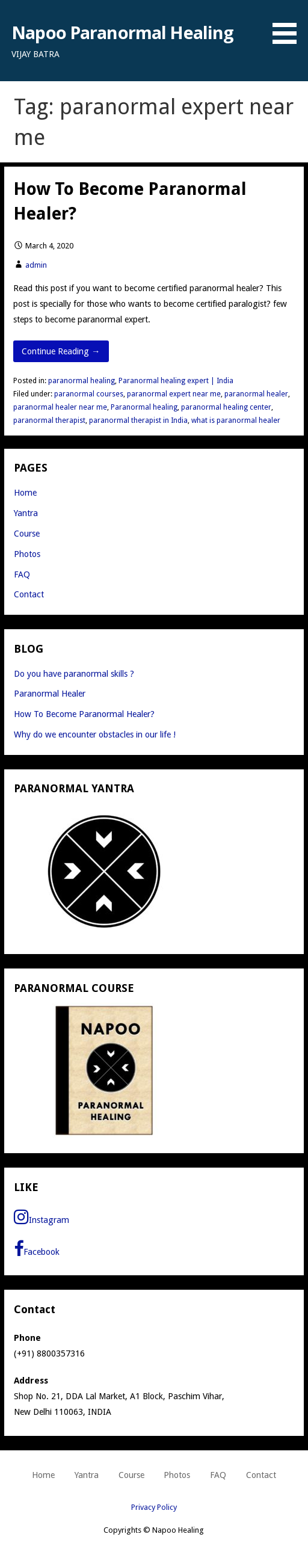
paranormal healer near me (60, 407)
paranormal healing (81, 381)
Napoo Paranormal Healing (122, 32)
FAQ (22, 574)
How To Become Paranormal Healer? (84, 714)
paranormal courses (88, 394)
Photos (27, 554)
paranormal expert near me (174, 394)
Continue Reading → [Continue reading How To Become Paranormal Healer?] (61, 351)
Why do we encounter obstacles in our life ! (95, 734)
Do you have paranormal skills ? (74, 674)
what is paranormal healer (235, 420)
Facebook (37, 1249)
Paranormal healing (144, 407)
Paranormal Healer (49, 693)
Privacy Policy (154, 1507)
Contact (29, 594)
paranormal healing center (226, 407)
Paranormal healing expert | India (176, 381)
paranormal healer (256, 394)
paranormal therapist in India (138, 420)
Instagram (41, 1217)
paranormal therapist (49, 420)
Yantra (26, 513)
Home (25, 492)
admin (36, 264)
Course (27, 533)
